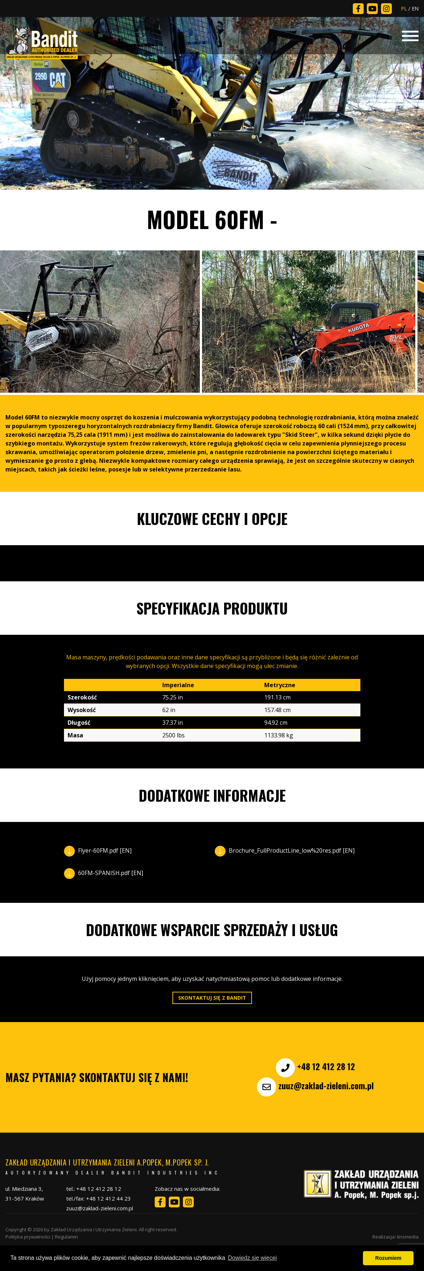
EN (415, 8)
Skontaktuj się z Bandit (212, 997)
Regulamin (66, 1236)
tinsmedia (408, 1236)
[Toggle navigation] (410, 35)
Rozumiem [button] (388, 1258)
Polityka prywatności (27, 1236)
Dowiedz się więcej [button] (252, 1258)
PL (404, 8)
